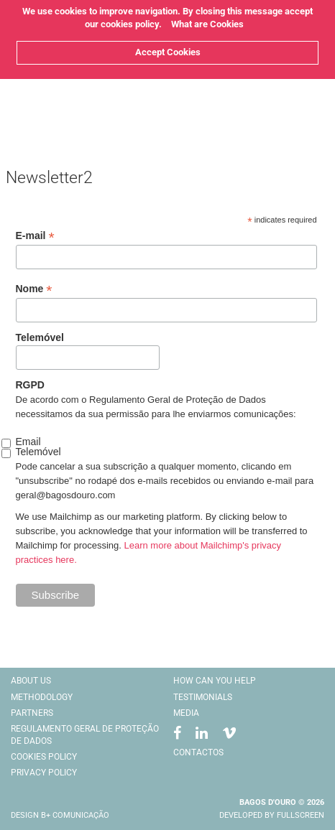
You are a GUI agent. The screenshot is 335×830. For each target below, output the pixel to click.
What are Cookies (207, 24)
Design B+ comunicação (60, 815)
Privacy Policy (44, 773)
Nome (34, 289)
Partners (32, 713)
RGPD (30, 385)
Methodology (42, 697)
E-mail (35, 236)
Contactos (198, 752)
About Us (31, 681)
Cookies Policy (44, 757)
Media (186, 713)
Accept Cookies (168, 52)
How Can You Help (214, 681)
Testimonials (202, 697)
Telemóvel (40, 337)
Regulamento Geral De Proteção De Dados (85, 735)
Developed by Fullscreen (271, 815)
